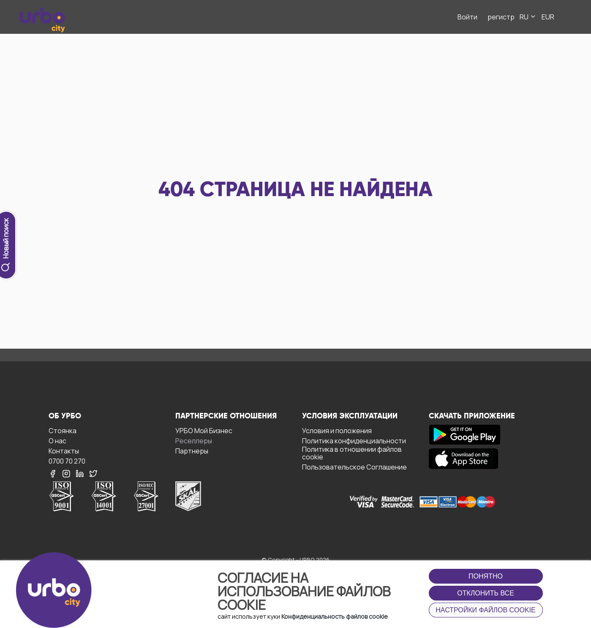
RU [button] (528, 17)
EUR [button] (548, 17)
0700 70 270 (67, 460)
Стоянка (62, 430)
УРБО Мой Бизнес (203, 430)
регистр (501, 17)
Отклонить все (485, 593)
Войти (467, 17)
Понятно (485, 576)
